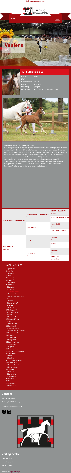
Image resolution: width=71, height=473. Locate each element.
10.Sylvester (10, 287)
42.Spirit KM (10, 358)
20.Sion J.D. (10, 308)
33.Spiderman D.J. (12, 337)
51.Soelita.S (10, 379)
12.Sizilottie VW (12, 292)
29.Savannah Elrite (12, 328)
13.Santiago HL (11, 294)
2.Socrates (9, 271)
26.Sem (8, 321)
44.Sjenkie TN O (11, 363)
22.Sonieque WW (12, 312)
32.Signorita (10, 335)
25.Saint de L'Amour (13, 319)
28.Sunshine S (11, 326)
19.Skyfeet (9, 305)
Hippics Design (15, 472)
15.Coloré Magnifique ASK (15, 296)
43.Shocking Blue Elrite (14, 360)
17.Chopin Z (10, 301)
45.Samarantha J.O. (12, 365)
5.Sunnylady (10, 278)
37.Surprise (10, 347)
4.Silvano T (9, 276)
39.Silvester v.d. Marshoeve (15, 351)
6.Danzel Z (10, 280)
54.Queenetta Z (11, 385)
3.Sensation (10, 273)
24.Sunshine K (11, 317)
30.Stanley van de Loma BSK (15, 331)
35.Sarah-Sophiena (12, 342)
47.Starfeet (10, 369)
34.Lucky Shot (11, 340)
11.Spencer (10, 289)
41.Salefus (9, 356)
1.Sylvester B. (10, 269)
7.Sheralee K (10, 282)
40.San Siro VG (11, 353)
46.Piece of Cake (12, 367)
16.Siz (8, 298)
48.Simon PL (10, 372)
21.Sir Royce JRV (11, 310)
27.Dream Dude (11, 324)
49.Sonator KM (11, 374)
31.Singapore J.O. (12, 333)
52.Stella (9, 381)
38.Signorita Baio (12, 349)
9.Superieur (10, 285)
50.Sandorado (11, 376)
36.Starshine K (11, 344)
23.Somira (9, 315)
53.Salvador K (10, 383)
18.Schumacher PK (12, 303)
